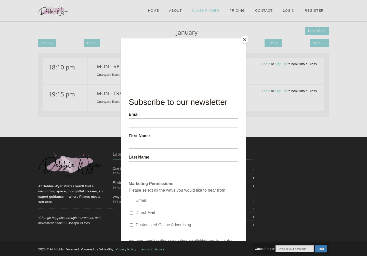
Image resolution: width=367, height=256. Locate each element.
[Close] (244, 40)
